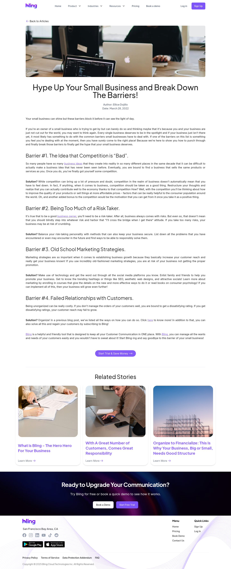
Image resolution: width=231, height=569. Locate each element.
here (150, 320)
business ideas (73, 163)
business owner (66, 216)
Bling (29, 334)
